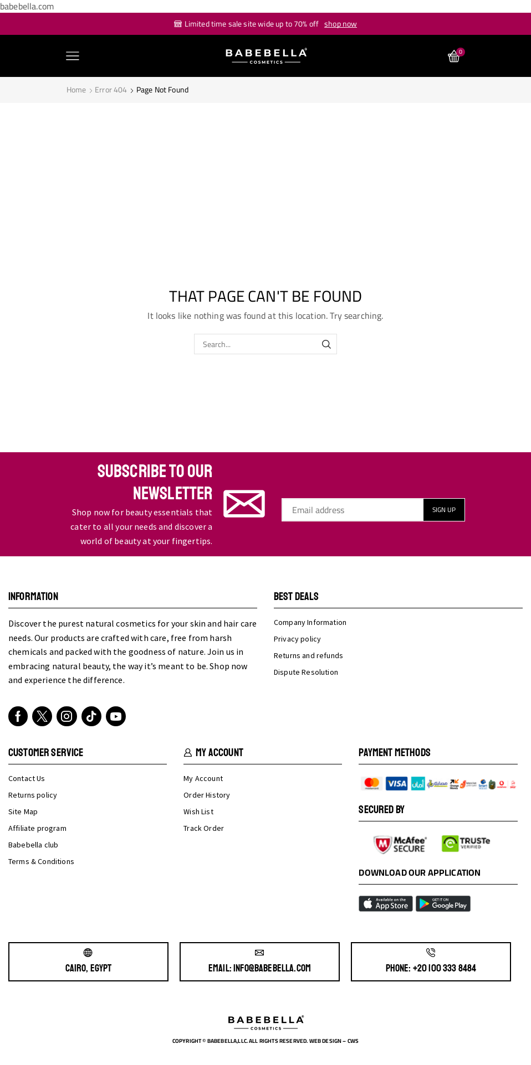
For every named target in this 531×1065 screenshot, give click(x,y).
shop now (340, 24)
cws (353, 1041)
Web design (325, 1041)
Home (76, 89)
